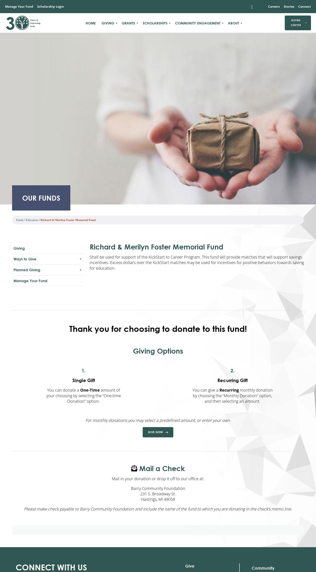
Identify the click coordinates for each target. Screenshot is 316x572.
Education (32, 220)
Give (189, 566)
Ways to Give (48, 259)
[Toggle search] (252, 7)
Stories (289, 6)
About (233, 23)
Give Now (158, 432)
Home (91, 23)
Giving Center (299, 23)
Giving (108, 23)
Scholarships (155, 23)
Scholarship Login (50, 6)
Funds (20, 220)
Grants (128, 23)
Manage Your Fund (19, 6)
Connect (304, 6)
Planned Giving (48, 270)
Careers (274, 6)
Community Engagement (197, 23)
